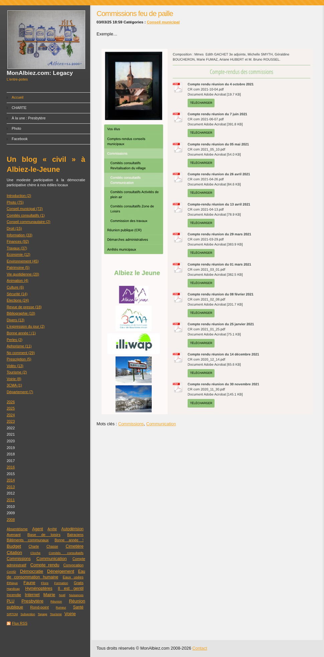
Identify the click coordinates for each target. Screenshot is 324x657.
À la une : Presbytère (29, 118)
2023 (11, 421)
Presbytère (32, 601)
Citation (14, 552)
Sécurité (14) (17, 294)
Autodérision (72, 529)
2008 (11, 520)
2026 (11, 402)
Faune (29, 582)
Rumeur (61, 607)
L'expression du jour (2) (25, 326)
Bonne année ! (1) (21, 333)
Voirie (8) (14, 379)
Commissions (19, 558)
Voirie (70, 613)
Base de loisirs (43, 535)
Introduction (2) (19, 196)
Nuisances (76, 595)
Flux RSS (19, 623)
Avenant (14, 535)
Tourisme (56, 614)
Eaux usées (73, 577)
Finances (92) (18, 241)
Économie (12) (18, 254)
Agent (37, 529)
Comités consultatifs (66, 553)
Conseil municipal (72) (25, 209)
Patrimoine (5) (18, 267)
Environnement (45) (23, 261)
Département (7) (20, 392)
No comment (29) (21, 353)
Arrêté (52, 529)
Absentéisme (17, 529)
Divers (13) (15, 320)
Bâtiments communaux (28, 540)
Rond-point (39, 607)
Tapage (42, 614)
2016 (11, 467)
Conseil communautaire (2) (28, 222)
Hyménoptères (38, 588)
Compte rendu (44, 564)
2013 (11, 487)
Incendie (14, 595)
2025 (11, 408)
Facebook (20, 139)
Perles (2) (14, 340)
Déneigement (60, 571)
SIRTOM (12, 614)
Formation (61, 583)
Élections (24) (18, 300)
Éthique (12, 583)
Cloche (35, 553)
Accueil (17, 97)
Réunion (56, 601)
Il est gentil (71, 588)
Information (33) (19, 235)
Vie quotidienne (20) (23, 274)
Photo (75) (15, 202)
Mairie (49, 594)
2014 (11, 480)
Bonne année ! (69, 540)
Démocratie (31, 571)
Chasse (52, 546)
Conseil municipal (163, 22)
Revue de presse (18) (24, 307)
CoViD (11, 571)
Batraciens (75, 535)
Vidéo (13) (15, 366)
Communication (51, 558)
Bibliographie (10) (21, 313)
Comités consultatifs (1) (26, 215)
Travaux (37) (17, 248)
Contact (199, 648)
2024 (11, 415)
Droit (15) (14, 228)
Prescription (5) (19, 359)
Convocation (73, 565)
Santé (78, 607)
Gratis (79, 583)
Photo (16, 128)
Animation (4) (17, 281)
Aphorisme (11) (19, 346)
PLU (10, 601)
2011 (11, 500)
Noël (62, 595)
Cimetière (74, 546)
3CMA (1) (14, 385)
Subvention (28, 614)
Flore (44, 583)
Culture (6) (15, 287)
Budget (14, 546)
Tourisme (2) (17, 372)
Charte (34, 546)
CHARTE (19, 108)
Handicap (13, 588)
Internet (32, 594)
